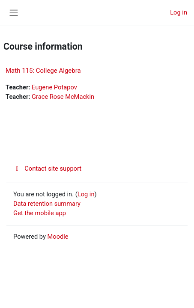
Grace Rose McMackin (63, 97)
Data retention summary (47, 203)
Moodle (58, 236)
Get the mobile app (39, 213)
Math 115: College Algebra (43, 70)
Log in (178, 12)
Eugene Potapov (54, 87)
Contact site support (47, 168)
